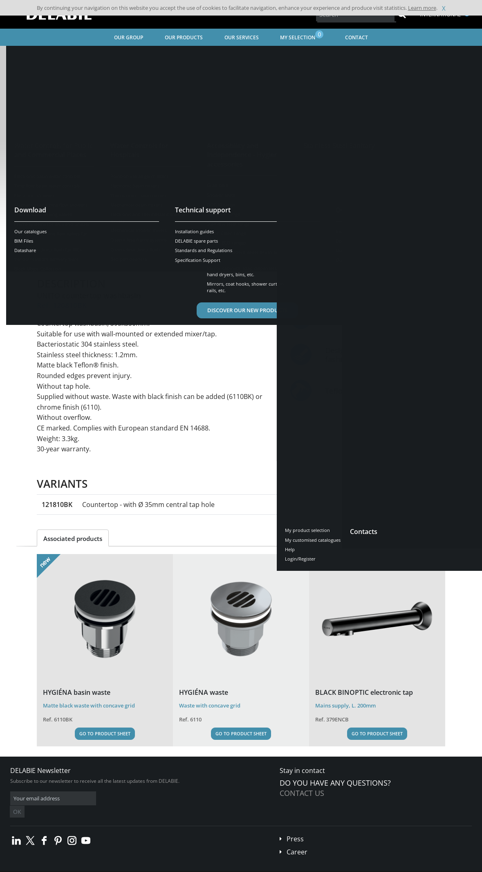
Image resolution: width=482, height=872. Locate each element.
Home (18, 55)
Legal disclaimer (125, 865)
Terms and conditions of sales (68, 865)
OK (140, 798)
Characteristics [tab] (118, 254)
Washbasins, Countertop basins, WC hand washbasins (218, 55)
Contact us (302, 793)
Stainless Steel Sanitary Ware (110, 55)
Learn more (422, 7)
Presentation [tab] (63, 254)
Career (297, 839)
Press (295, 826)
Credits (157, 865)
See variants (66, 228)
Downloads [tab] (170, 254)
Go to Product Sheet (104, 733)
